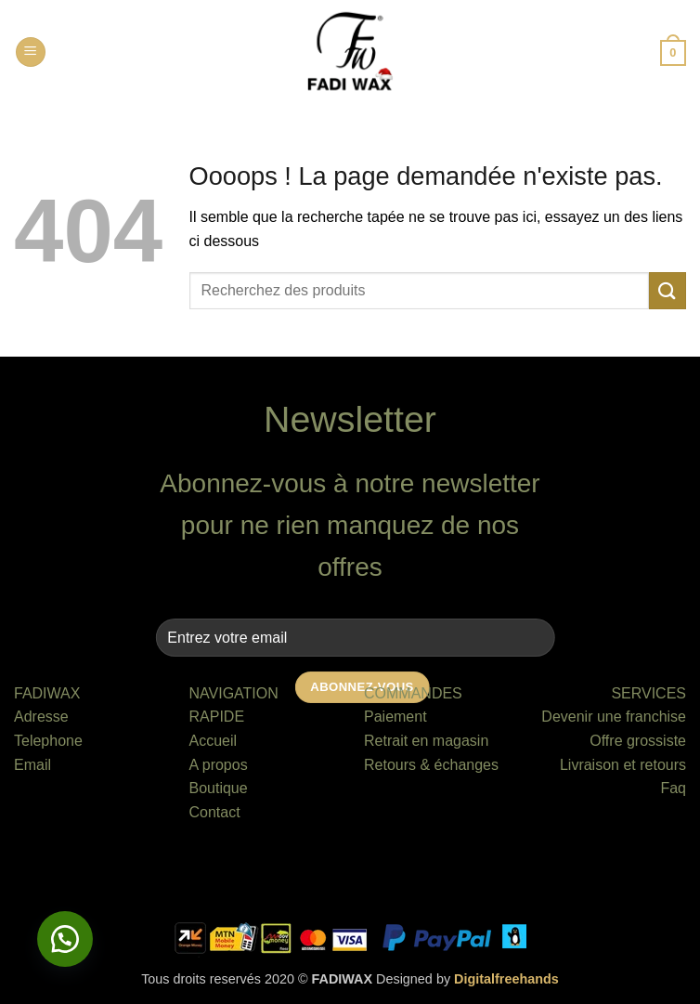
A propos (218, 765)
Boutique (218, 788)
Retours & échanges (431, 765)
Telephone (48, 741)
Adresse (41, 716)
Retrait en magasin (426, 741)
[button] (30, 52)
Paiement (395, 716)
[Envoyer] (667, 290)
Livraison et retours (623, 765)
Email (32, 765)
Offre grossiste (638, 741)
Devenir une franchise (613, 716)
